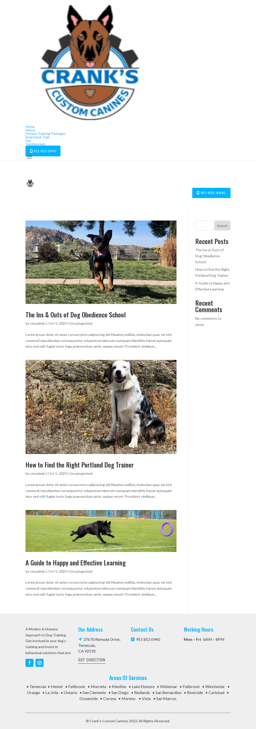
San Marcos (166, 698)
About (31, 130)
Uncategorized (81, 323)
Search (222, 226)
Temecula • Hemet (46, 686)
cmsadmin (38, 323)
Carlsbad (216, 692)
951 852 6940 (145, 639)
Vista (146, 698)
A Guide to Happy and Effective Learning (76, 562)
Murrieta (98, 686)
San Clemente (94, 692)
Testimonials (36, 144)
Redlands (142, 692)
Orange (33, 692)
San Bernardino (169, 692)
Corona (109, 698)
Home (30, 126)
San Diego (120, 692)
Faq (28, 140)
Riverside (195, 692)
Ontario (70, 692)
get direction (91, 660)
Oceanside (89, 698)
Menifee (119, 686)
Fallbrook (76, 686)
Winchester (215, 686)
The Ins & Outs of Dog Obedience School (76, 314)
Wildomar (168, 686)
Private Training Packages (46, 133)
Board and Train (38, 137)
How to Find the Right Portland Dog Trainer (80, 465)
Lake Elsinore (143, 686)
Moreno (129, 698)
